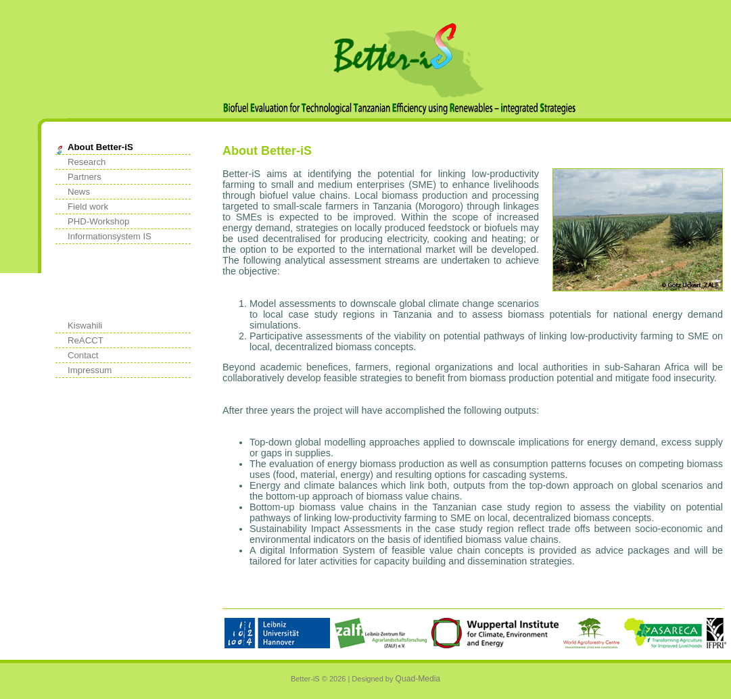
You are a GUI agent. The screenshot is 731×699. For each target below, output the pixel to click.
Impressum (90, 370)
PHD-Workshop (98, 221)
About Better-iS (100, 147)
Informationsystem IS (109, 236)
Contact (83, 355)
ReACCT (85, 340)
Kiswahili (85, 325)
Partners (84, 177)
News (79, 192)
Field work (88, 206)
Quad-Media (418, 678)
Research (86, 162)
